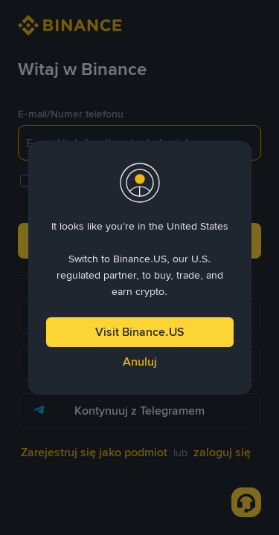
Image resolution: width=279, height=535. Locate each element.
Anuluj (140, 361)
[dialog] (139, 268)
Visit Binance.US (139, 332)
